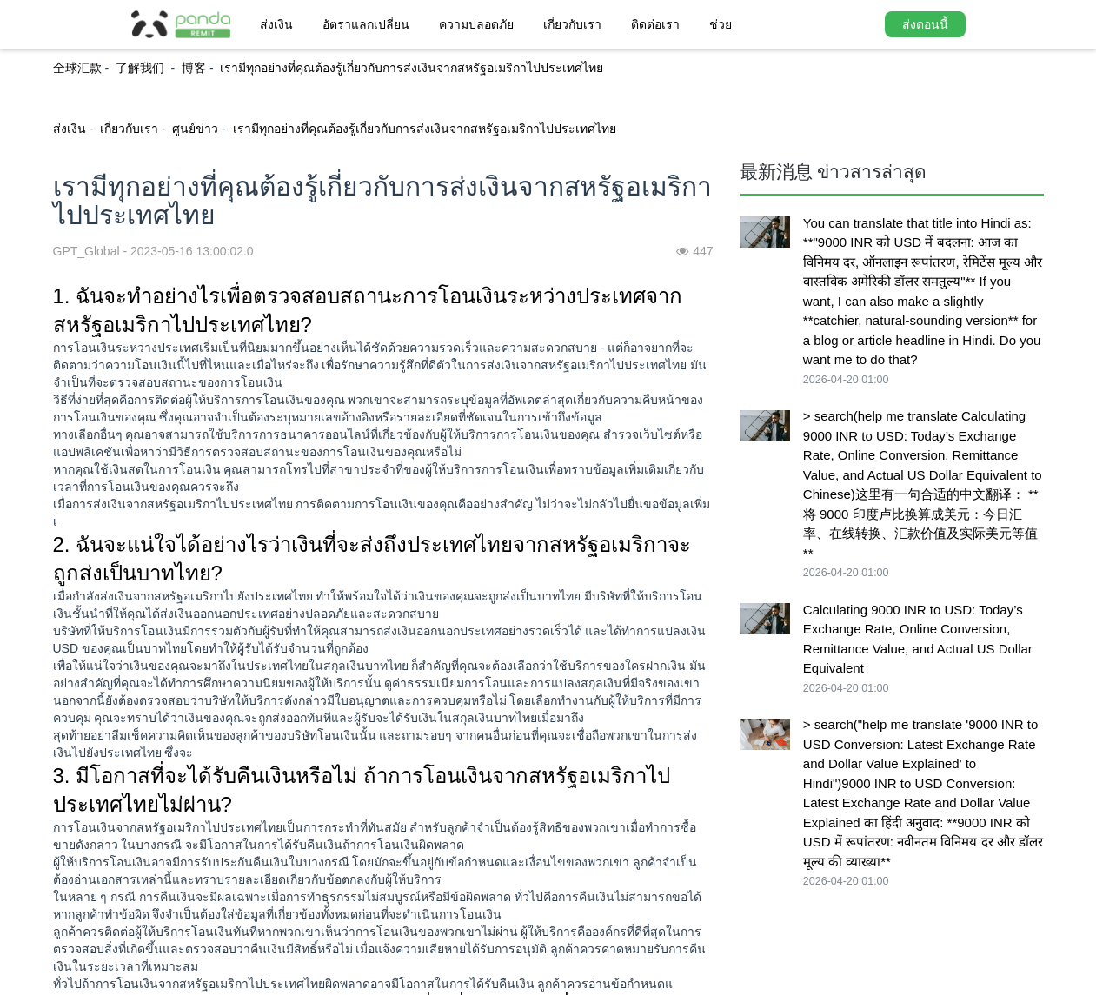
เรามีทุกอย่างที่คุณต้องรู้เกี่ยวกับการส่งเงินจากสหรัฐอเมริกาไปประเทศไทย (411, 68)
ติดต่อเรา (655, 24)
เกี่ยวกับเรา (572, 24)
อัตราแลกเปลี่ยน (365, 24)
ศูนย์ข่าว (195, 129)
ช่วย (720, 24)
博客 (194, 68)
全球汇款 (77, 68)
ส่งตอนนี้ (925, 24)
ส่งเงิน (276, 24)
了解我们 (142, 68)
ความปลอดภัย (476, 24)
